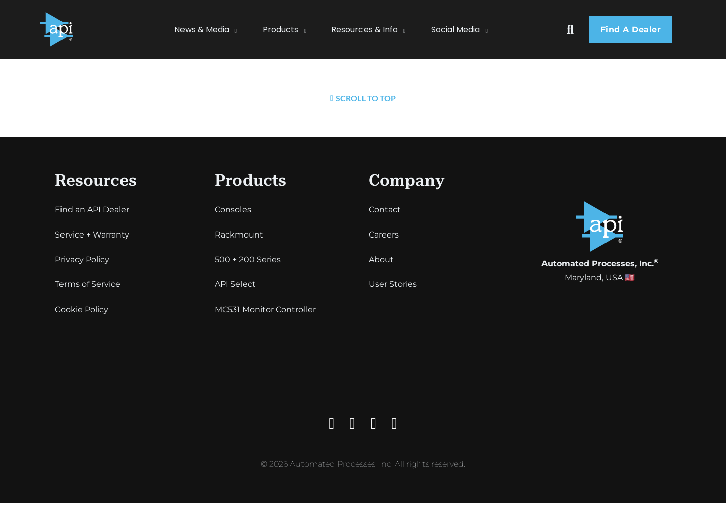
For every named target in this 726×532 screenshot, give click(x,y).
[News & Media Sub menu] (241, 30)
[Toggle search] (570, 30)
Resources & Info (364, 29)
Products (280, 29)
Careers (384, 235)
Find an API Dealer (92, 209)
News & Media (201, 29)
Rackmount (239, 235)
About (381, 259)
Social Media (455, 29)
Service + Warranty (92, 235)
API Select (235, 284)
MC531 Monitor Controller (265, 309)
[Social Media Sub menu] (492, 30)
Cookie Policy (81, 309)
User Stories (393, 284)
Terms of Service (87, 284)
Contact (385, 209)
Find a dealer (630, 29)
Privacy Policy (82, 259)
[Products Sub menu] (310, 30)
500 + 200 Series (248, 259)
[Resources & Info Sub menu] (409, 30)
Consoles (233, 209)
